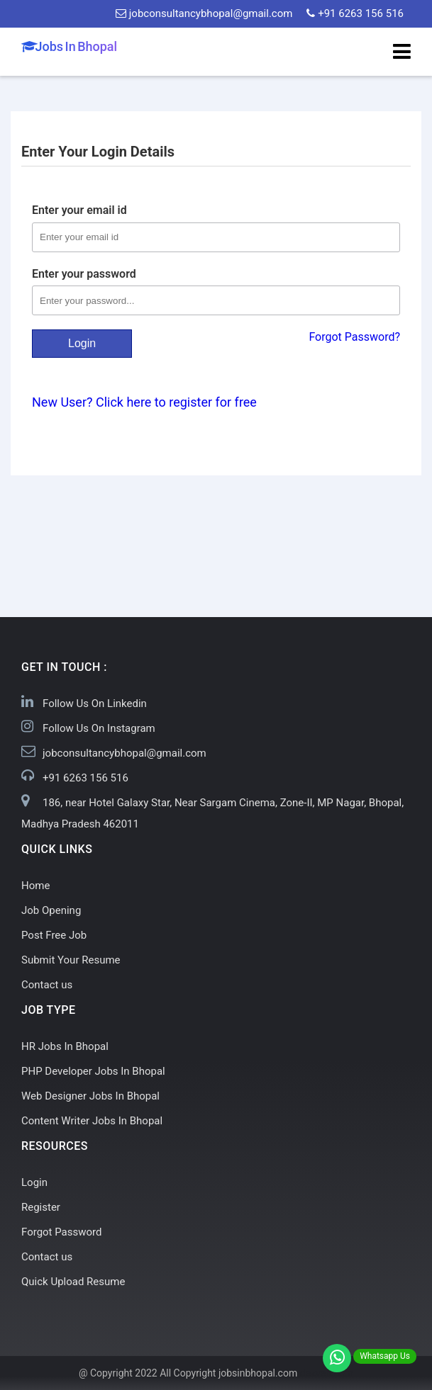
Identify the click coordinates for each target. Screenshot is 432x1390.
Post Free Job (54, 935)
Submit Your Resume (71, 960)
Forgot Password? (354, 337)
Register (40, 1207)
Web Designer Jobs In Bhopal (90, 1096)
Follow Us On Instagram (99, 728)
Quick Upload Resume (73, 1281)
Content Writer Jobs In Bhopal (91, 1120)
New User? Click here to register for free (144, 402)
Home (35, 885)
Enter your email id (79, 210)
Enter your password (84, 274)
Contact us (46, 984)
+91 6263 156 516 (355, 13)
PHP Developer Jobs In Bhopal (93, 1071)
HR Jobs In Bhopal (65, 1046)
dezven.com (326, 1373)
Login (82, 343)
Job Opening (51, 910)
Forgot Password (61, 1232)
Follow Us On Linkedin (95, 703)
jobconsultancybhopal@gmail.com (204, 13)
